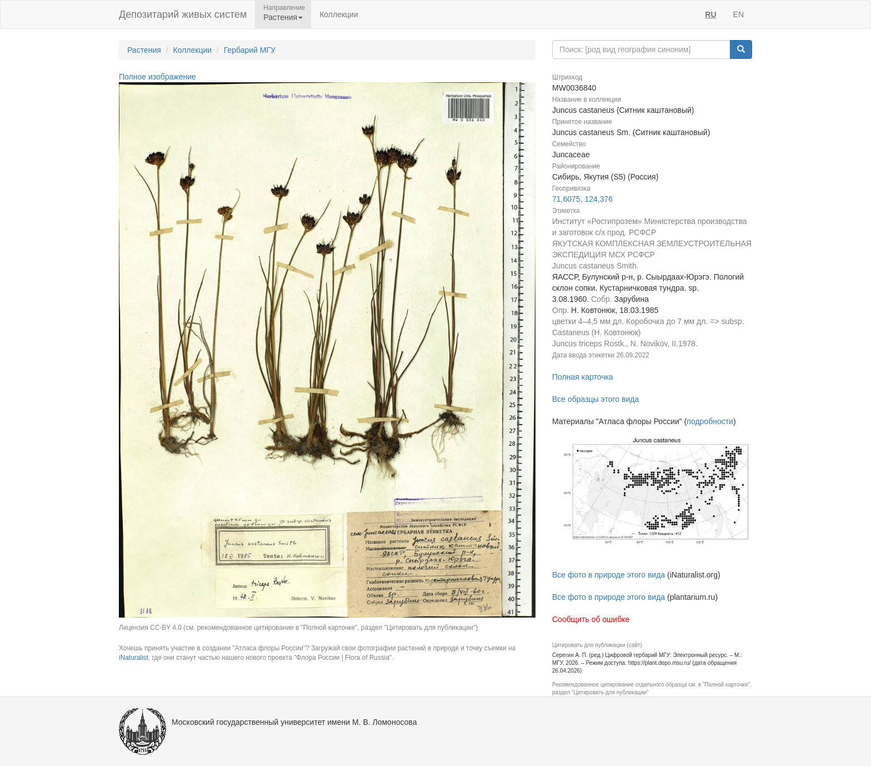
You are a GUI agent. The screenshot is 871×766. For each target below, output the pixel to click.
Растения (144, 50)
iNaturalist (133, 657)
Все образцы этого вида (595, 399)
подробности (710, 421)
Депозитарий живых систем (183, 14)
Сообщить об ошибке (590, 619)
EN (738, 14)
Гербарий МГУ (250, 50)
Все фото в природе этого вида (608, 574)
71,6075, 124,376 (582, 199)
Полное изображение (157, 76)
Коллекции (338, 14)
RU (710, 14)
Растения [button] (283, 17)
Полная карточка (582, 376)
